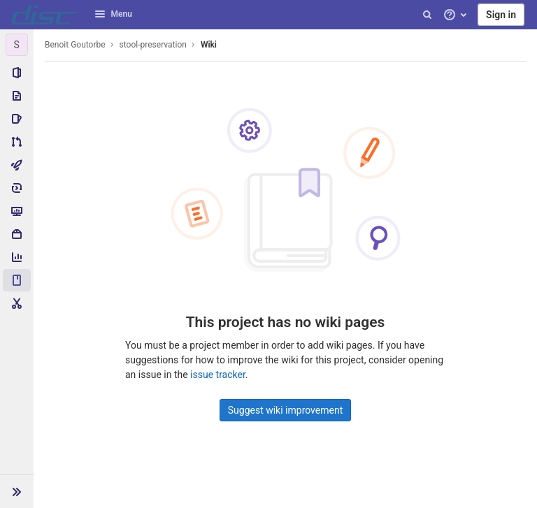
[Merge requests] (17, 142)
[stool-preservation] (17, 45)
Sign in (501, 14)
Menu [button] (113, 14)
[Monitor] (17, 211)
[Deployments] (17, 188)
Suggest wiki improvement (285, 410)
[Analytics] (17, 257)
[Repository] (17, 96)
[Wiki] (17, 280)
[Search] (427, 14)
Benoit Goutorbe (75, 45)
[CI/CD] (17, 165)
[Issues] (17, 119)
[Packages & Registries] (17, 234)
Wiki (209, 45)
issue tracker (217, 374)
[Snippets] (17, 303)
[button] (17, 491)
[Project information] (17, 72)
